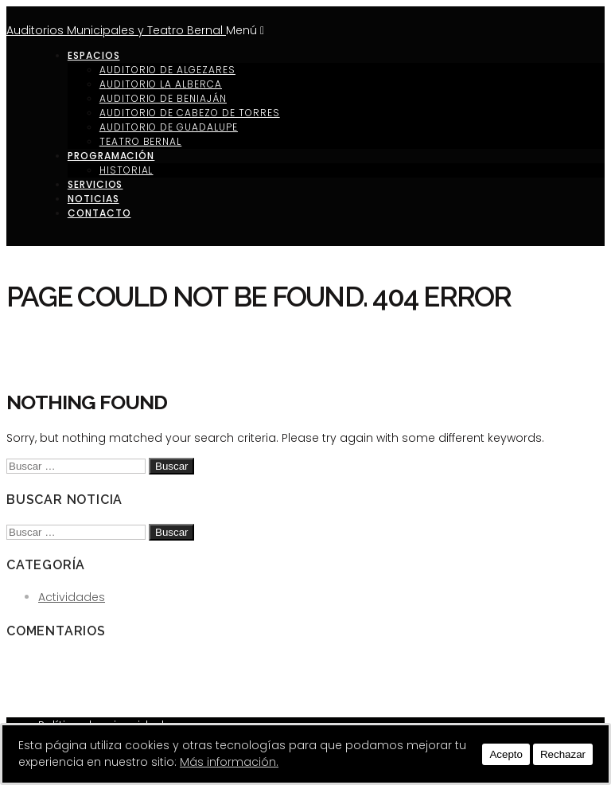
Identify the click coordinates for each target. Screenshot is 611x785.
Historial (126, 170)
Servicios (95, 184)
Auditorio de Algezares (167, 69)
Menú (245, 30)
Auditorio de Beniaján (163, 98)
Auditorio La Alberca (160, 84)
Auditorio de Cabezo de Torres (189, 112)
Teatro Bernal (140, 141)
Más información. (229, 762)
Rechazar (563, 754)
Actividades (71, 597)
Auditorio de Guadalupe (168, 127)
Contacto (99, 213)
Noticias (93, 198)
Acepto (506, 754)
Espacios (94, 55)
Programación (111, 155)
